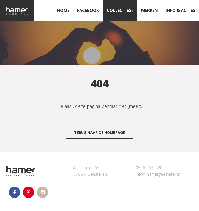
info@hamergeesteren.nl (158, 174)
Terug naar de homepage (99, 132)
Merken (149, 10)
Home (63, 10)
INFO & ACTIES (180, 10)
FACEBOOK (88, 10)
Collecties (119, 10)
